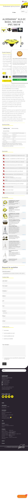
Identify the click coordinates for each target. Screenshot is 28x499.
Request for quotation (7, 80)
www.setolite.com (5, 383)
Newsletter (4, 413)
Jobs (3, 420)
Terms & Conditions (5, 424)
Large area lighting (12, 431)
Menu (14, 12)
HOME (3, 402)
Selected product (6, 271)
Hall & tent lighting (5, 437)
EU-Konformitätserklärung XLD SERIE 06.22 (13, 164)
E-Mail (4, 321)
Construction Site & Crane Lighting (8, 432)
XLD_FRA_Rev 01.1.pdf (9, 193)
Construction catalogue (6, 417)
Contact (3, 423)
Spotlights (11, 436)
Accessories (4, 430)
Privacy (3, 443)
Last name (5, 280)
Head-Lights (11, 430)
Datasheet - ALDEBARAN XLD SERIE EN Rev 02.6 (15, 158)
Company (4, 290)
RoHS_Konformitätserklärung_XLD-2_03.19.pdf (14, 183)
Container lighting (5, 433)
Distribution (4, 410)
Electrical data (15, 128)
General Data (6, 131)
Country (4, 311)
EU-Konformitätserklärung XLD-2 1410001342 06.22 (15, 168)
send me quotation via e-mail (9, 333)
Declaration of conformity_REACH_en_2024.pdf (14, 161)
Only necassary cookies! (20, 76)
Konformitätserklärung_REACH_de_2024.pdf (14, 171)
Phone (4, 316)
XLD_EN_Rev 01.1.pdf (9, 189)
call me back (6, 330)
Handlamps (4, 438)
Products (4, 429)
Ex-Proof (3, 436)
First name (5, 285)
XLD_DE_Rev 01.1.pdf (9, 186)
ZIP (3, 300)
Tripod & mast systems (13, 437)
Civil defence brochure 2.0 (6, 418)
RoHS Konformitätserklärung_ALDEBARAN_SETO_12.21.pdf (15, 180)
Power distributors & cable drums (15, 433)
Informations (4, 405)
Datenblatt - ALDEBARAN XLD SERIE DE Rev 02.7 (15, 155)
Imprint (3, 440)
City (3, 305)
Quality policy (4, 407)
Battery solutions (5, 431)
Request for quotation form (6, 412)
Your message (5, 344)
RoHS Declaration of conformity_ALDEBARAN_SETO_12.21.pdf (13, 177)
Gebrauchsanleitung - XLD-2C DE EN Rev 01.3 (14, 174)
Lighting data (6, 128)
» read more (24, 205)
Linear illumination (12, 432)
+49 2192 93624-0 (6, 381)
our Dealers (4, 411)
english (24, 1)
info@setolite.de (5, 384)
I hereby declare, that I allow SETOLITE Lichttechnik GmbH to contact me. (14, 359)
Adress (4, 295)
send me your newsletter (8, 338)
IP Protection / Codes (5, 406)
